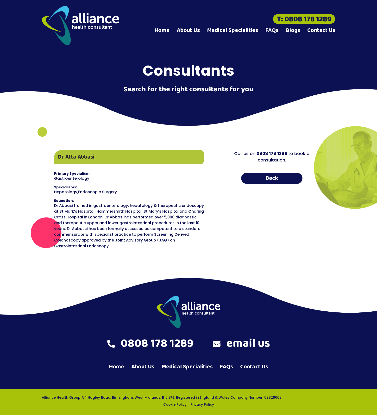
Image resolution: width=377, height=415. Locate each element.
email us (241, 344)
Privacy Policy (202, 404)
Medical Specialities (232, 30)
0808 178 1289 (150, 344)
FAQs (271, 30)
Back (271, 178)
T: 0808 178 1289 (304, 19)
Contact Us (321, 30)
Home (162, 30)
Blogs (293, 30)
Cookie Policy (175, 404)
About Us (188, 30)
